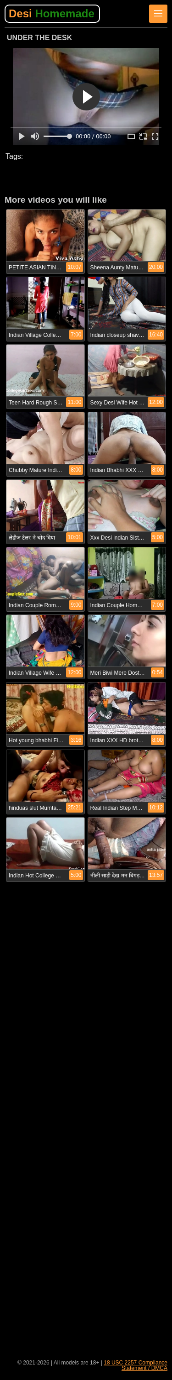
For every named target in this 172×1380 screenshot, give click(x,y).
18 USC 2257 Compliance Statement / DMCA (135, 1365)
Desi (51, 13)
